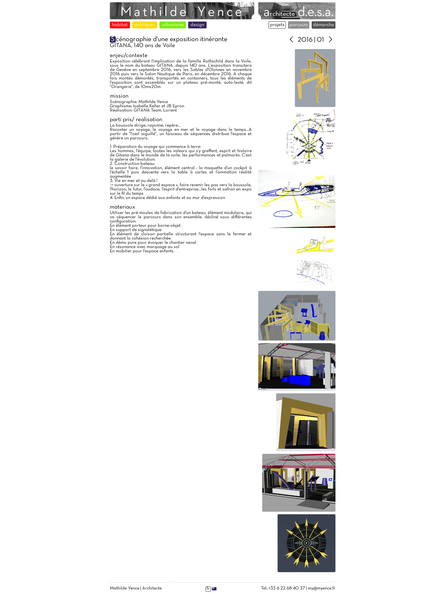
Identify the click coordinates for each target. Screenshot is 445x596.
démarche (323, 25)
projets (277, 25)
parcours (298, 25)
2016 (305, 40)
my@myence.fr (321, 588)
